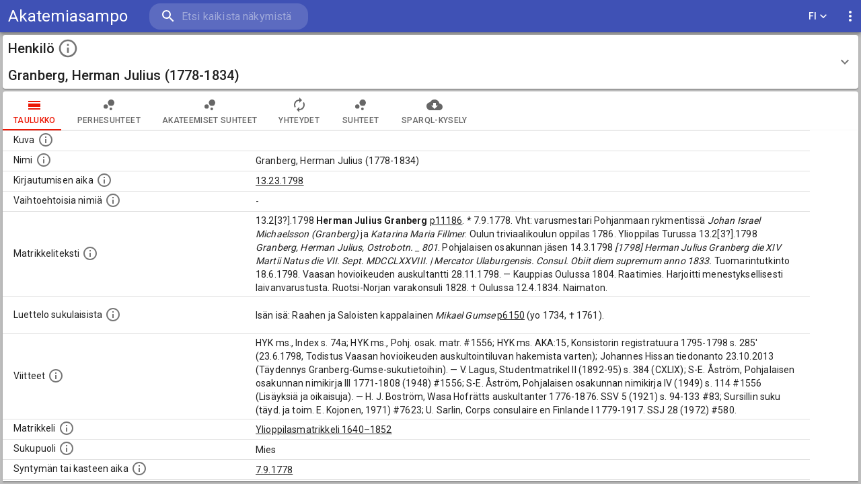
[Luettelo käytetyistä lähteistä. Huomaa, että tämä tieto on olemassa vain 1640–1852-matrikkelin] (56, 376)
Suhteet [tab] (360, 110)
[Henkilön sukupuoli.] (66, 448)
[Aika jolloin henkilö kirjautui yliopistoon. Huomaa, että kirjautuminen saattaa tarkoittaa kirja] (104, 180)
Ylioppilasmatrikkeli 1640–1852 (324, 429)
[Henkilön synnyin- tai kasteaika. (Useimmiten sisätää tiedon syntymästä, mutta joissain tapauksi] (139, 468)
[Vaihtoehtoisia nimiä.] (113, 200)
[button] (430, 62)
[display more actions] (850, 16)
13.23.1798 (280, 180)
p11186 (446, 220)
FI (818, 16)
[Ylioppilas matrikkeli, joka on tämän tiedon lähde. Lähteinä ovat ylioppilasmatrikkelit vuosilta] (66, 428)
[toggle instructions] (68, 48)
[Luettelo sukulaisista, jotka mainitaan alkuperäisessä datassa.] (113, 314)
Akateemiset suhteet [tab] (209, 110)
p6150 (511, 315)
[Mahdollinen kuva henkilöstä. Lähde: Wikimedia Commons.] (46, 140)
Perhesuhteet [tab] (109, 110)
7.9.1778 (274, 470)
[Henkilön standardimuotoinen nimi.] (43, 160)
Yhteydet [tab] (299, 110)
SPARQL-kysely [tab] (434, 110)
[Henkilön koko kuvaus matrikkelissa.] (90, 253)
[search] (228, 16)
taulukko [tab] (35, 110)
